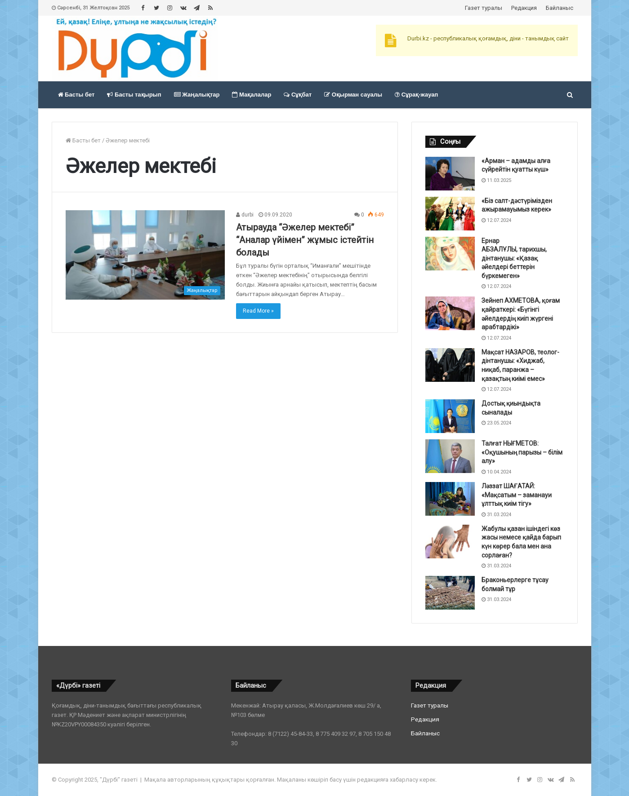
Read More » (258, 311)
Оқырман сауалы (353, 94)
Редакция (524, 7)
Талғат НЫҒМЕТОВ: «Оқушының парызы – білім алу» (522, 452)
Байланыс (559, 7)
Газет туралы (483, 7)
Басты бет (76, 94)
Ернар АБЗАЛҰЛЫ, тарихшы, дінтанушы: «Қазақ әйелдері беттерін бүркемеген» (514, 258)
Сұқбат (298, 94)
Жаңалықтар (197, 94)
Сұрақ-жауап (416, 94)
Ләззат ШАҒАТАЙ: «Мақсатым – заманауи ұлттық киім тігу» (517, 494)
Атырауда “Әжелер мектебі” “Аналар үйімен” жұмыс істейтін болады (305, 240)
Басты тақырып (134, 94)
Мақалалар (251, 94)
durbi (245, 215)
